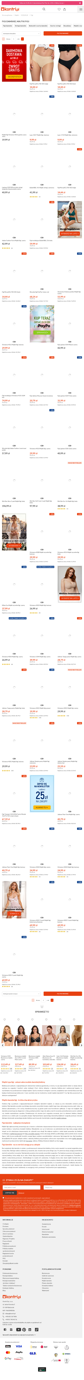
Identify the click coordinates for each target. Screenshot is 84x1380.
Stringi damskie (20, 26)
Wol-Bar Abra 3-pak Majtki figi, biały (13, 501)
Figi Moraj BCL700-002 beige (66, 187)
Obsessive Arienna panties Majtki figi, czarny (69, 292)
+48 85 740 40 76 (11, 1319)
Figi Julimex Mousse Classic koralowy (41, 396)
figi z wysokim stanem (32, 1134)
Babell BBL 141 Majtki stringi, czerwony (42, 187)
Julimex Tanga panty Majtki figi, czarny (69, 657)
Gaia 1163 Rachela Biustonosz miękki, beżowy (62, 1057)
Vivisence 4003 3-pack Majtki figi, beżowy (68, 921)
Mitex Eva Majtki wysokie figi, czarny (13, 605)
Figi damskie (7, 26)
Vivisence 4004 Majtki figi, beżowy (68, 867)
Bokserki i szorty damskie (38, 26)
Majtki (17, 15)
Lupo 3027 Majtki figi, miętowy (39, 135)
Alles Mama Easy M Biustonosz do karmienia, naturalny (49, 1057)
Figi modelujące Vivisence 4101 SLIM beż (13, 396)
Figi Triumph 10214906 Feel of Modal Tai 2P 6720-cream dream (14, 815)
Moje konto (47, 1220)
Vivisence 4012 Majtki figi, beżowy (13, 345)
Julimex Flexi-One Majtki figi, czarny (68, 814)
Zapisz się (9, 1193)
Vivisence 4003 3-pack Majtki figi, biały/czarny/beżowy (40, 921)
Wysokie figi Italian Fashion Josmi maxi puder (14, 449)
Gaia (61, 1141)
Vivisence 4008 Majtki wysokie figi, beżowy (41, 553)
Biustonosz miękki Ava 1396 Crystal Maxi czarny (20, 1057)
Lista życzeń (45, 1229)
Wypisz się (21, 1193)
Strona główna (7, 15)
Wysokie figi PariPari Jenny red (39, 292)
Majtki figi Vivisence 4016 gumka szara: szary (14, 135)
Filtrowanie (63, 33)
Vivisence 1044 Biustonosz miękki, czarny (7, 1057)
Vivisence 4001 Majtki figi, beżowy (13, 761)
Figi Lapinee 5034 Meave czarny (67, 345)
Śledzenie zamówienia (49, 1237)
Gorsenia (29, 1141)
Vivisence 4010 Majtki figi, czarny (40, 448)
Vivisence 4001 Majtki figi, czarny (67, 708)
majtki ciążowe (61, 1118)
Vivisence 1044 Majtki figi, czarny (40, 657)
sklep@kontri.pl (10, 1313)
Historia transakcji (47, 1232)
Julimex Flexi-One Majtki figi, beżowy (13, 867)
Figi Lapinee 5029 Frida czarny (66, 396)
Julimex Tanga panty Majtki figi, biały (13, 708)
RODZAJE (24, 15)
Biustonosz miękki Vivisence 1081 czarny (34, 1057)
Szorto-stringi (55, 26)
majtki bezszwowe (16, 1134)
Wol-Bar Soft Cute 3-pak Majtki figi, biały (41, 502)
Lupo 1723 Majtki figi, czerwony (67, 135)
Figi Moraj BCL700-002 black (66, 84)
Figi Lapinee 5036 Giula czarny (66, 448)
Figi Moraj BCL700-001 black (11, 292)
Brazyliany (67, 26)
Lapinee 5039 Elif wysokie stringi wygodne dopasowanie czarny (12, 188)
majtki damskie (77, 1138)
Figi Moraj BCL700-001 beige (39, 84)
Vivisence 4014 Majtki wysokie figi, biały (68, 553)
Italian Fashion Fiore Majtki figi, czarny (14, 240)
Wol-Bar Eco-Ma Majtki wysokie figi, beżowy (76, 1057)
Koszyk (44, 1226)
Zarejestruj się (46, 1224)
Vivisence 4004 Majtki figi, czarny (40, 867)
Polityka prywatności (75, 1205)
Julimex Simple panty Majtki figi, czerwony (40, 762)
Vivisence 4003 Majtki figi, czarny (12, 657)
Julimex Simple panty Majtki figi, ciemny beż (67, 762)
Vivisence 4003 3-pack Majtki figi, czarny (12, 976)
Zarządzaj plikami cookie (10, 1263)
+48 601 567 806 (11, 1316)
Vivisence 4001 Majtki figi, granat (40, 708)
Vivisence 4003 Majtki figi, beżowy (40, 605)
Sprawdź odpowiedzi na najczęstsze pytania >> (19, 1335)
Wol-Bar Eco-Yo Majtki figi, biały (67, 501)
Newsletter (45, 1234)
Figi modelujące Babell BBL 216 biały (41, 240)
